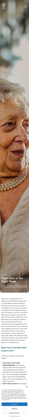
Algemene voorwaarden (14, 416)
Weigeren (14, 408)
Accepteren (14, 404)
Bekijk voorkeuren (14, 413)
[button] (26, 387)
